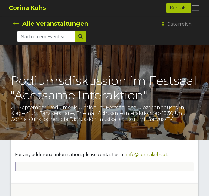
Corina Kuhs (27, 7)
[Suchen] (80, 36)
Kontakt (179, 7)
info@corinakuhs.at (146, 154)
